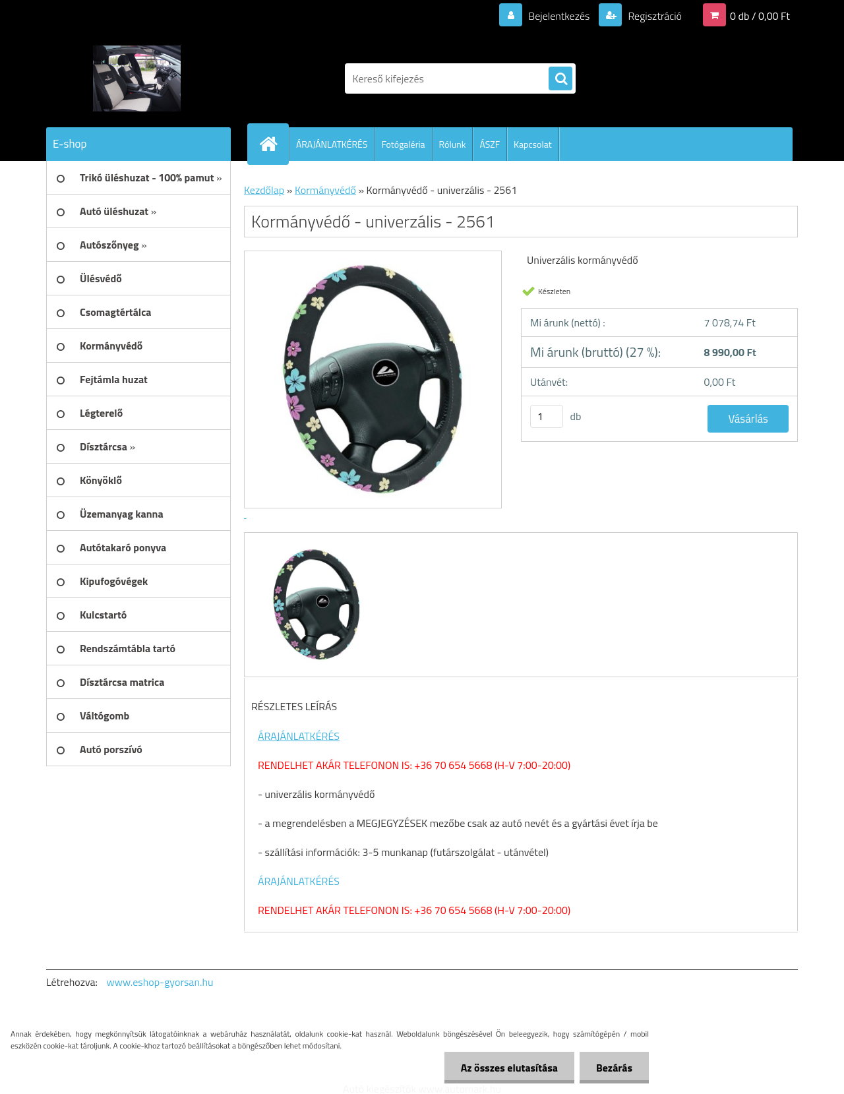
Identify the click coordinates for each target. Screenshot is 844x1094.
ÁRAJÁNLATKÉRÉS (331, 144)
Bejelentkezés (559, 16)
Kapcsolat (533, 144)
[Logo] (136, 78)
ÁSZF (489, 144)
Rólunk (452, 144)
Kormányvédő (325, 190)
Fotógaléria (403, 144)
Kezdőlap (264, 190)
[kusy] (546, 416)
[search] (560, 79)
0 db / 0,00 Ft (760, 16)
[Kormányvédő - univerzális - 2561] (314, 545)
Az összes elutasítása (509, 1068)
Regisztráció (654, 16)
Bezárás (614, 1068)
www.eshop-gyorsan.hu (160, 982)
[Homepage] (273, 143)
